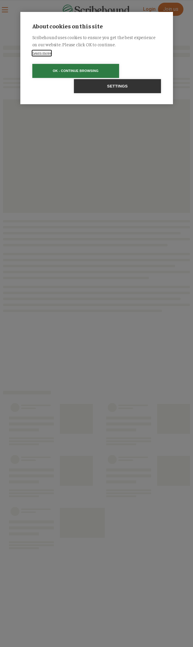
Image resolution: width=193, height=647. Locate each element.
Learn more (41, 53)
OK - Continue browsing (62, 71)
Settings (131, 71)
